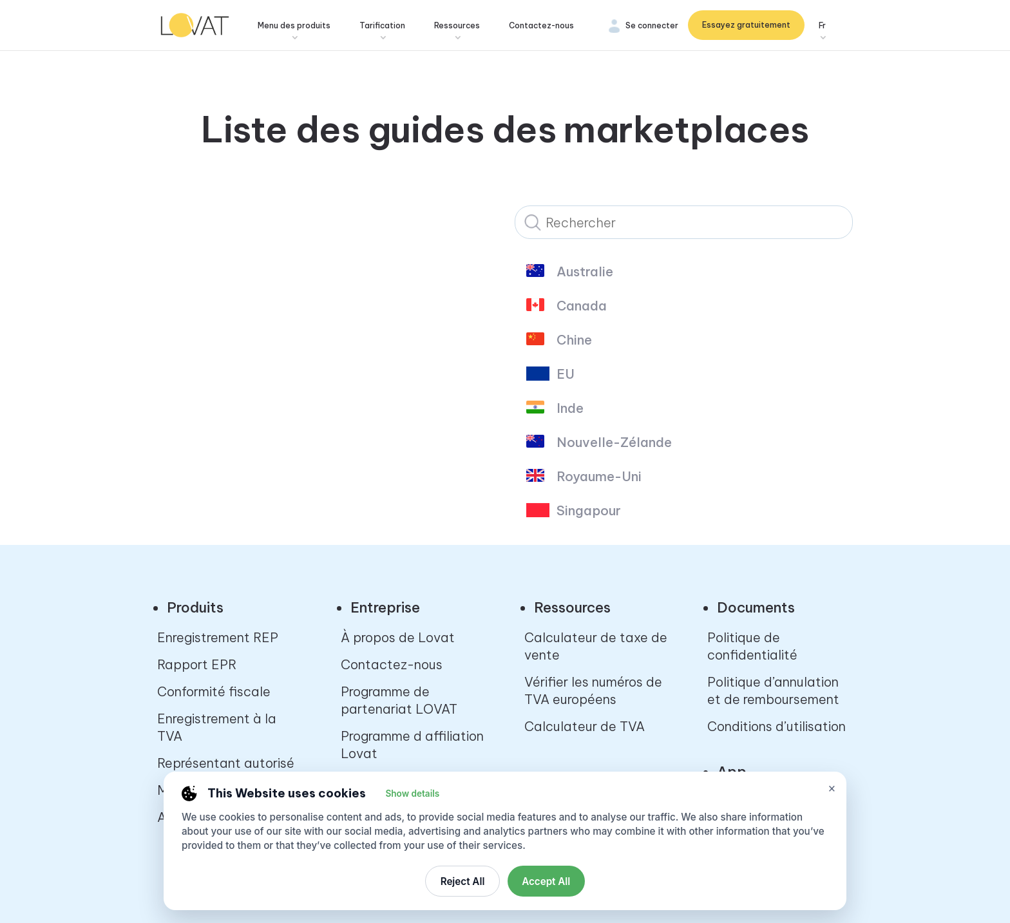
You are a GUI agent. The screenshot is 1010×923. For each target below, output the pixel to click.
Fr (822, 26)
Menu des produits (298, 26)
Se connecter (651, 26)
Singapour (589, 511)
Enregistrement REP (217, 637)
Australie (585, 272)
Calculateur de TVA (584, 726)
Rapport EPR (196, 664)
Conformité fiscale (214, 691)
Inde (570, 408)
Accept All (546, 881)
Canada (582, 306)
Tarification (387, 26)
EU (566, 374)
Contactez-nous (545, 26)
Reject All (463, 881)
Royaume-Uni (599, 476)
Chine (574, 340)
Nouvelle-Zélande (614, 442)
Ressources (461, 26)
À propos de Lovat (398, 637)
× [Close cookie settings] (832, 788)
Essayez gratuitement (746, 25)
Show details (412, 793)
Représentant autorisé (225, 763)
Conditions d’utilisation (776, 726)
